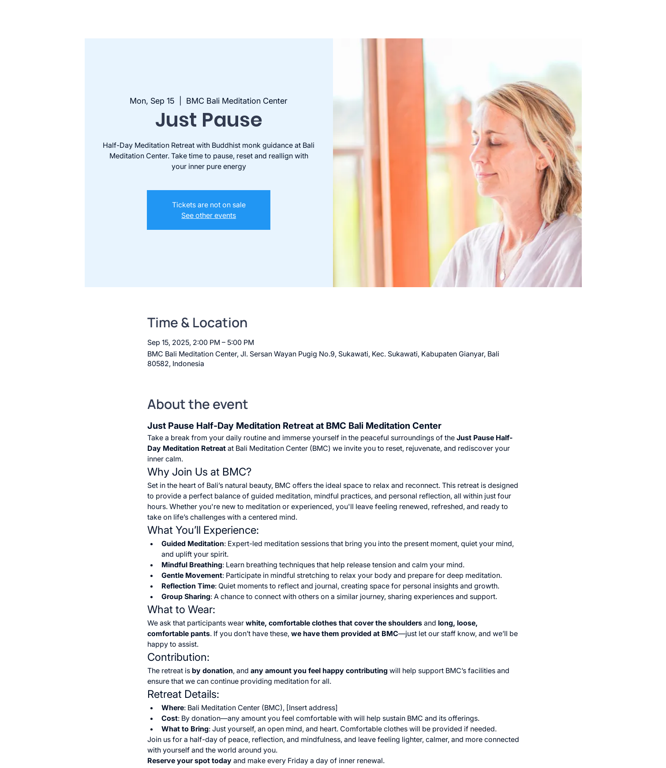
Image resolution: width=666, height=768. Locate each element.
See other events (208, 215)
